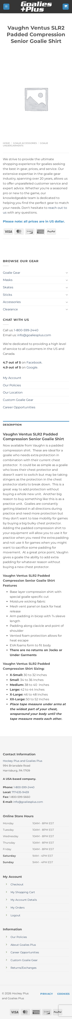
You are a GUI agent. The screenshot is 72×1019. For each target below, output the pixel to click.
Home (6, 143)
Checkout (17, 884)
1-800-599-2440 (26, 330)
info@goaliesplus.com (34, 335)
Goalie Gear (11, 272)
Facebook (34, 362)
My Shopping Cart (23, 892)
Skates (8, 287)
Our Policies (12, 385)
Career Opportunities (19, 407)
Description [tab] (12, 424)
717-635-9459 (20, 792)
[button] (6, 7)
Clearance (10, 309)
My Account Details (24, 899)
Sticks (7, 295)
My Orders (18, 907)
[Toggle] (67, 272)
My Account (12, 378)
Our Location (13, 392)
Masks (7, 280)
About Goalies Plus (23, 944)
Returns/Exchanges (23, 967)
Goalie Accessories (25, 143)
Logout (15, 915)
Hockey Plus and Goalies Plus (22, 761)
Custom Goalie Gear (18, 400)
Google (31, 367)
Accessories (12, 302)
